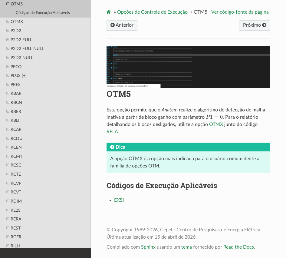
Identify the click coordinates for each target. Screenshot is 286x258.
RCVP (13, 183)
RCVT (13, 192)
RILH (13, 246)
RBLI (12, 120)
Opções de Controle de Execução (152, 12)
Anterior (121, 25)
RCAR (13, 129)
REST (13, 228)
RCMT (14, 156)
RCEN (14, 147)
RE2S (13, 210)
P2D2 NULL (19, 58)
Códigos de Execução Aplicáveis (43, 13)
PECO (13, 67)
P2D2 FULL (19, 40)
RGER (13, 237)
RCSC (13, 165)
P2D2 (13, 31)
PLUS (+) (16, 75)
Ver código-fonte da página (240, 12)
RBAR (13, 93)
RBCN (14, 102)
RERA (13, 219)
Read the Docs (238, 247)
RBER (13, 111)
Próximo (254, 25)
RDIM (14, 201)
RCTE (13, 174)
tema (186, 247)
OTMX (14, 22)
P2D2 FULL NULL (25, 48)
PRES (13, 85)
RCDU (14, 138)
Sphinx (148, 247)
